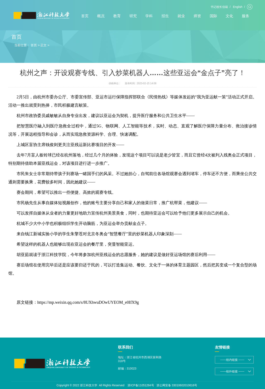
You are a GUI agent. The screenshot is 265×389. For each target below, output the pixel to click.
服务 (245, 16)
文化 (229, 16)
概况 (101, 16)
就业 (181, 16)
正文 (43, 45)
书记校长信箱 (219, 7)
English (237, 7)
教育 (117, 16)
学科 (149, 16)
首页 (85, 16)
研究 (133, 16)
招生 (165, 16)
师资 (197, 16)
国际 (213, 16)
